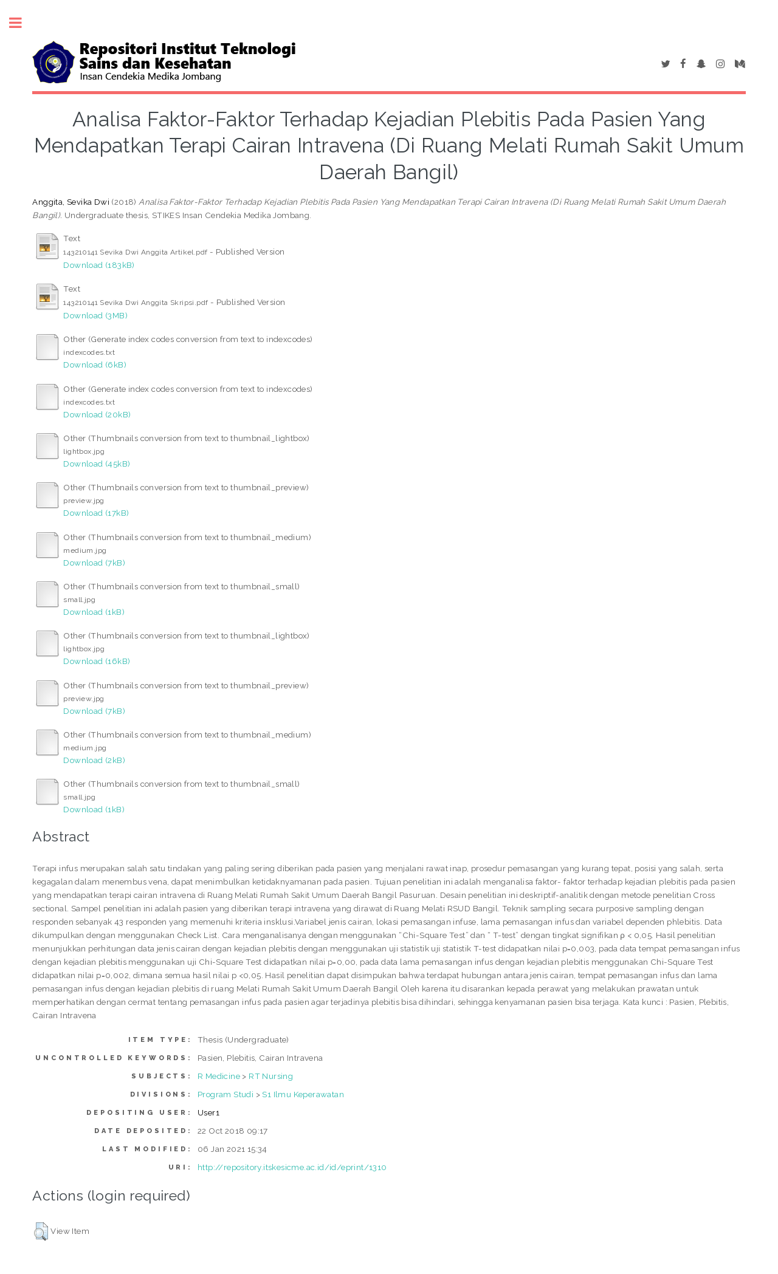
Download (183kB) (98, 265)
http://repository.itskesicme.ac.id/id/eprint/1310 (292, 1167)
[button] (41, 1231)
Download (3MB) (95, 315)
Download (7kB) (94, 562)
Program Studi (225, 1094)
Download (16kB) (96, 661)
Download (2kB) (94, 760)
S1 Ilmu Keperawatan (303, 1094)
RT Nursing (271, 1076)
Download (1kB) (94, 612)
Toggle (22, 23)
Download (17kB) (96, 513)
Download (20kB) (97, 414)
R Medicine (219, 1076)
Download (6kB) (94, 364)
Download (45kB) (96, 463)
